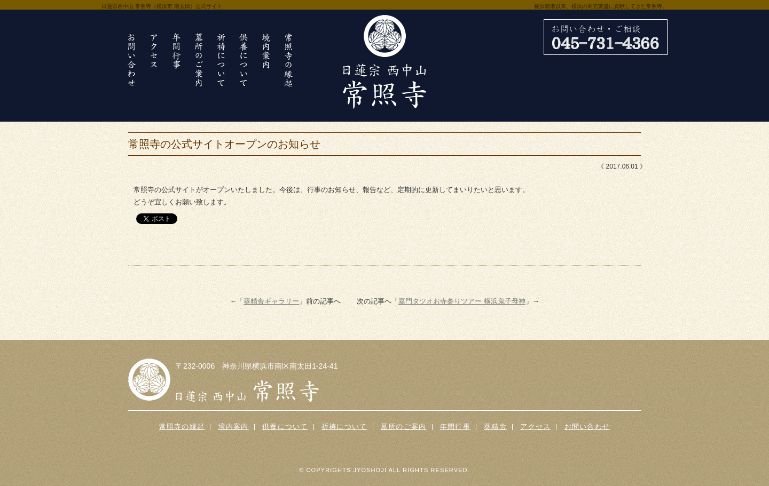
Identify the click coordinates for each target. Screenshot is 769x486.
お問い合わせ (587, 427)
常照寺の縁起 (182, 427)
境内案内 (233, 427)
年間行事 (455, 427)
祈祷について (344, 427)
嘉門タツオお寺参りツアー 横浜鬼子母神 (461, 301)
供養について (285, 427)
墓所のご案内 (404, 427)
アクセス (535, 427)
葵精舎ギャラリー (271, 301)
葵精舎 (495, 427)
